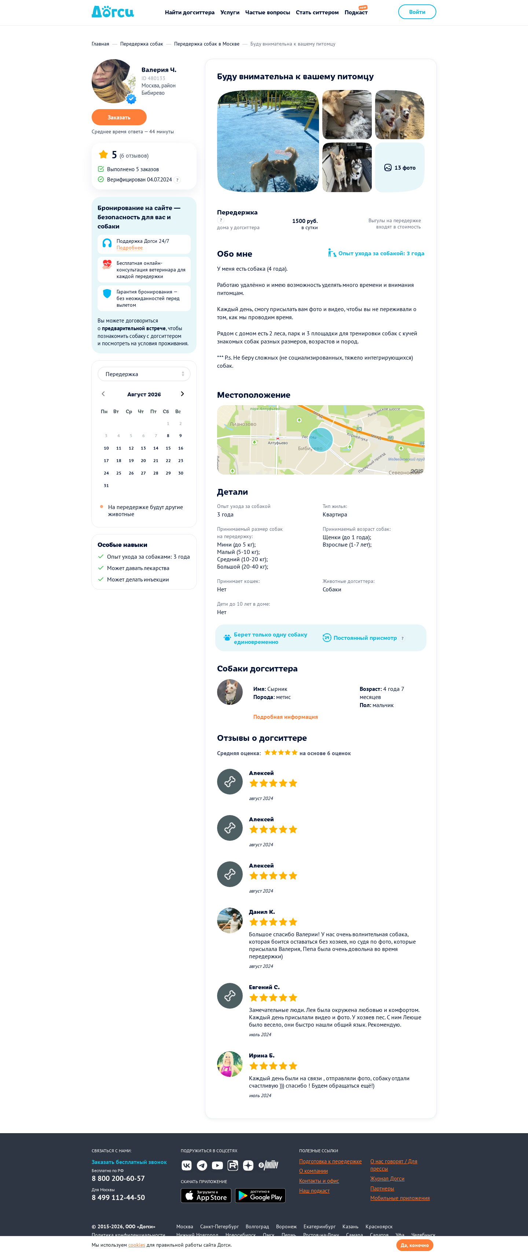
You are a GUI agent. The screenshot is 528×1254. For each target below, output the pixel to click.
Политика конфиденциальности (128, 1235)
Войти (417, 11)
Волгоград (257, 1226)
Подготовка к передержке (330, 1161)
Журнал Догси (387, 1178)
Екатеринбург (320, 1226)
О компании (313, 1170)
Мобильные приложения (400, 1197)
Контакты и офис (319, 1180)
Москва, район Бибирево (159, 89)
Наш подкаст (314, 1190)
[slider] (281, 753)
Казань (350, 1226)
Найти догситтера (189, 12)
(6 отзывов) (134, 155)
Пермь (289, 1235)
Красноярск (379, 1226)
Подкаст (356, 12)
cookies (136, 1245)
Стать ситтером (317, 12)
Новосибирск (240, 1235)
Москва (184, 1226)
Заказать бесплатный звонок (129, 1161)
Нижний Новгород (197, 1235)
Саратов (379, 1235)
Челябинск (423, 1235)
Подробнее (130, 247)
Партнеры (382, 1188)
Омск (269, 1235)
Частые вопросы (267, 12)
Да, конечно (415, 1245)
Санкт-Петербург (219, 1226)
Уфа (400, 1235)
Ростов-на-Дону (321, 1235)
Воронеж (286, 1226)
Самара (354, 1235)
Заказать (119, 117)
